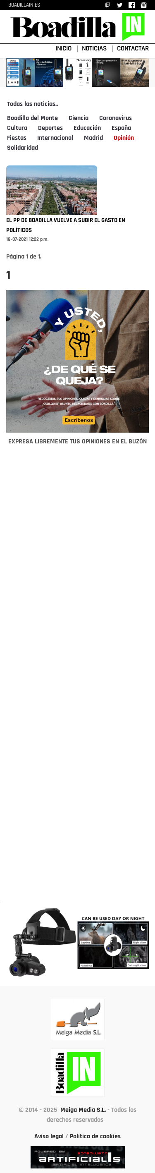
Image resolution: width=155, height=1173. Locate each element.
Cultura (17, 128)
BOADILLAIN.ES (24, 5)
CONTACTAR (133, 48)
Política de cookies (95, 1136)
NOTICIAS (94, 48)
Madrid (93, 138)
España (121, 128)
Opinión (124, 138)
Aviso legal (49, 1136)
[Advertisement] (77, 679)
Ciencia (78, 118)
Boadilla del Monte (32, 118)
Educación (87, 128)
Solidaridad (22, 148)
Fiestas (16, 138)
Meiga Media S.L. (83, 1110)
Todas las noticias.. (32, 104)
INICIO (63, 48)
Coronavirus (115, 118)
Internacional (55, 138)
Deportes (50, 128)
